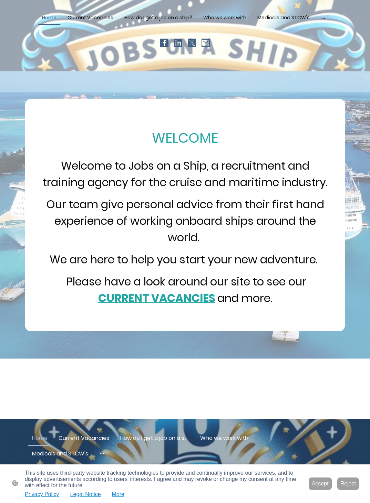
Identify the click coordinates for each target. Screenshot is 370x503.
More (118, 494)
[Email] (206, 43)
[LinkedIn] (178, 43)
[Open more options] (323, 17)
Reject (348, 483)
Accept (320, 483)
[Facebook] (164, 43)
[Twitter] (192, 43)
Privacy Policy (42, 494)
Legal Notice (85, 494)
